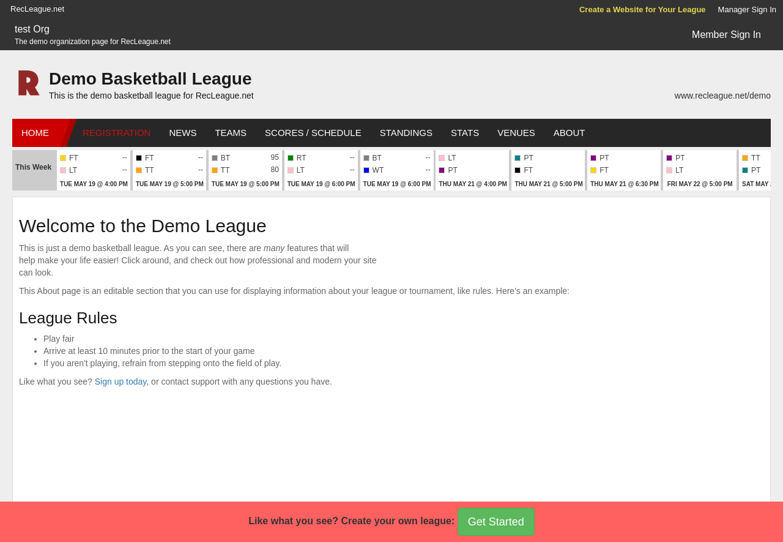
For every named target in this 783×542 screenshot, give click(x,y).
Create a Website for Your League (642, 9)
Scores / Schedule (313, 132)
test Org (32, 29)
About (569, 132)
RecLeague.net (37, 8)
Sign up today (121, 381)
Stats (465, 132)
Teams (231, 132)
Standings (406, 132)
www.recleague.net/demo (723, 95)
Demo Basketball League (150, 78)
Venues (516, 132)
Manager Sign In (747, 9)
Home (35, 132)
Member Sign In (726, 34)
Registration (116, 132)
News (182, 132)
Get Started (496, 522)
